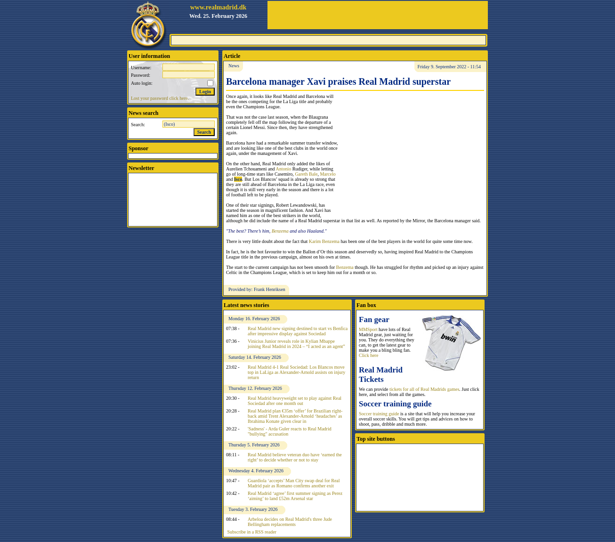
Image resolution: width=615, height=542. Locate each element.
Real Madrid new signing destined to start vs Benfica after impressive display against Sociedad (298, 331)
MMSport (368, 329)
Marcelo (327, 174)
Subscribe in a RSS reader (251, 531)
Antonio (283, 168)
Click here (368, 355)
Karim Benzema (324, 241)
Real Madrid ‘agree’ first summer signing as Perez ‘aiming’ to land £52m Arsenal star (295, 496)
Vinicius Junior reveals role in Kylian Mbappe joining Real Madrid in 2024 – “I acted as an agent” (296, 344)
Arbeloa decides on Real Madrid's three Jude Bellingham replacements (290, 522)
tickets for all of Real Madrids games (424, 389)
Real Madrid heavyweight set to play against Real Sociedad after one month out (294, 401)
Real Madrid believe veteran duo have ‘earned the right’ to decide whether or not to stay (295, 457)
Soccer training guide (379, 413)
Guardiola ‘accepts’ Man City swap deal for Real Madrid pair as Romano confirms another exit (294, 483)
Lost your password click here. (160, 98)
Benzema (280, 231)
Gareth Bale (306, 174)
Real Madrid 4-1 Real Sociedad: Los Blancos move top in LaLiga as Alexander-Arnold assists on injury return (296, 372)
